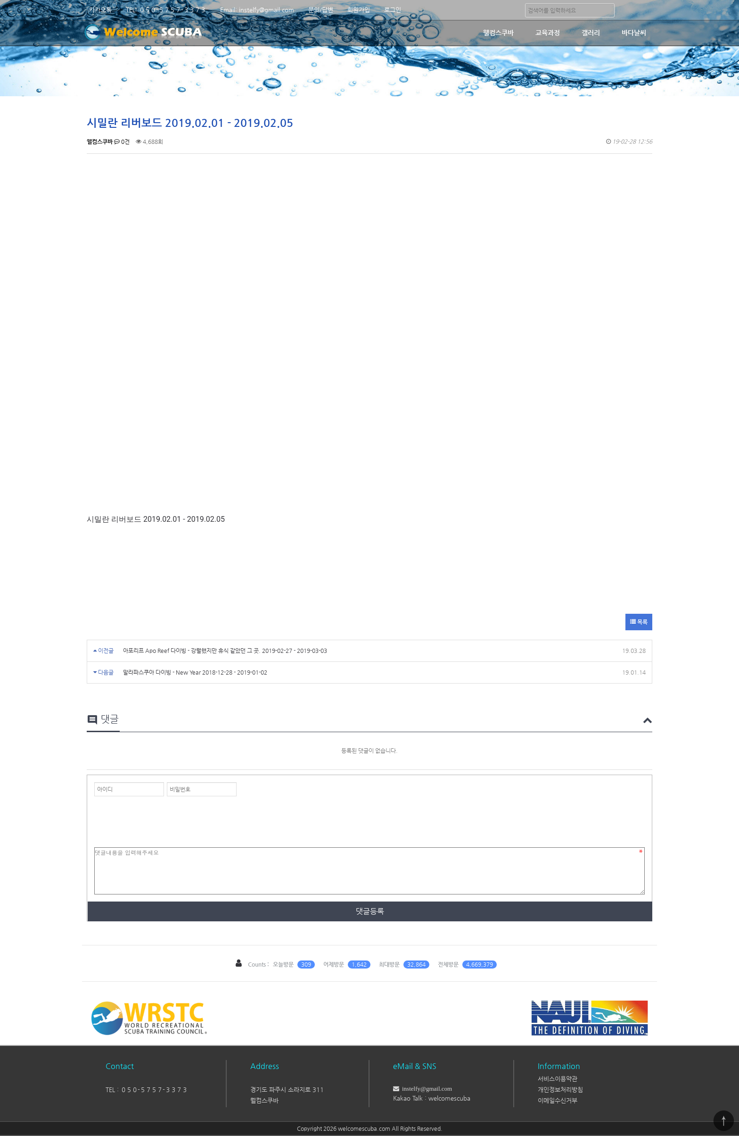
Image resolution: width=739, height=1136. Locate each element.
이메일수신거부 (557, 1100)
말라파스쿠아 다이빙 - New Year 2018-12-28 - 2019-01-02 (195, 672)
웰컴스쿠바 (498, 32)
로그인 (392, 9)
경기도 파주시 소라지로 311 (287, 1089)
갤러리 (591, 32)
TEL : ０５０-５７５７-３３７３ (147, 1089)
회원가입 (358, 9)
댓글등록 (370, 911)
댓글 (103, 720)
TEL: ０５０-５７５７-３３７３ (166, 9)
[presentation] (166, 819)
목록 (639, 621)
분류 (645, 10)
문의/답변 (320, 9)
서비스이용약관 (557, 1078)
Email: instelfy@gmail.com (257, 9)
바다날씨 (634, 32)
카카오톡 (100, 9)
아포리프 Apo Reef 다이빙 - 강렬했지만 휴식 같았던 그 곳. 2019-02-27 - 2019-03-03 (225, 650)
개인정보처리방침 (560, 1089)
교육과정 (547, 32)
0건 (122, 141)
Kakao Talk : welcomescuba (431, 1098)
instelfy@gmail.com (425, 1089)
